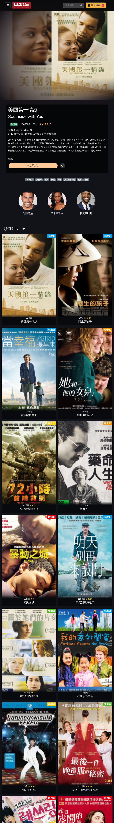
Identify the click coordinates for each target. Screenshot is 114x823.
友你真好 (70, 542)
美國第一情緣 (16, 272)
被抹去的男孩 (98, 587)
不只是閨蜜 (97, 722)
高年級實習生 (43, 452)
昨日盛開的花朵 (43, 407)
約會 (59, 180)
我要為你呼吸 (16, 677)
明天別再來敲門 (97, 317)
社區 (86, 180)
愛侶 (16, 767)
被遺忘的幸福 (43, 632)
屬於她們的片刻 (16, 362)
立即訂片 (33, 165)
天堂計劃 (43, 542)
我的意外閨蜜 (43, 362)
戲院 (53, 180)
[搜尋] (70, 5)
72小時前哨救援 (16, 317)
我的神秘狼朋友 (97, 497)
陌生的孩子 (43, 272)
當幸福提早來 (70, 272)
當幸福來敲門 (98, 452)
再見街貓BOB (97, 542)
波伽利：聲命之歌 (43, 677)
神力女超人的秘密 (16, 722)
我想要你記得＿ (97, 632)
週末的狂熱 (70, 362)
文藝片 (39, 180)
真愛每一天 (70, 452)
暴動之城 (70, 317)
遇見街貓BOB (43, 767)
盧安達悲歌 (70, 767)
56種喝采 (43, 497)
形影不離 (97, 677)
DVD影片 (29, 180)
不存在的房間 (70, 811)
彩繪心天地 (43, 722)
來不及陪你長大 (16, 542)
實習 (79, 180)
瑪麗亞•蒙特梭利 (70, 497)
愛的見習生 (97, 407)
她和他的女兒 (98, 272)
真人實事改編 (69, 180)
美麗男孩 (70, 632)
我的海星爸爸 (70, 722)
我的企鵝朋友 (16, 497)
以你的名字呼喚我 (70, 407)
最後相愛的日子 (70, 677)
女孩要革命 (43, 587)
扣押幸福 (97, 767)
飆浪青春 (43, 811)
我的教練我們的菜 (70, 587)
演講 (46, 180)
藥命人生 (43, 317)
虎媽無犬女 (16, 452)
